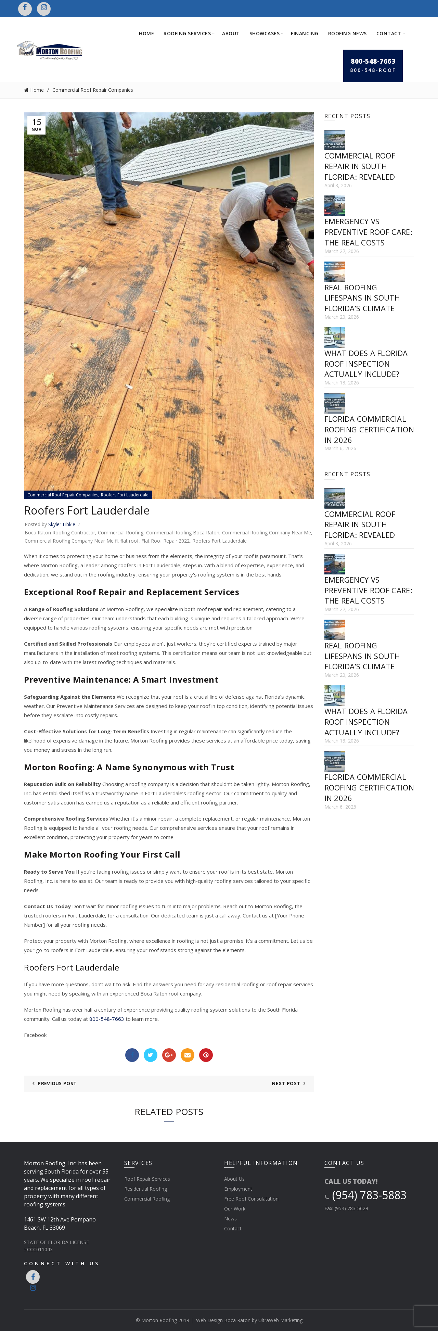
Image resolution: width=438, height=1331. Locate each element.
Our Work (234, 1208)
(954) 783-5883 (365, 1195)
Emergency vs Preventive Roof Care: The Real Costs (368, 232)
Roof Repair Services (147, 1179)
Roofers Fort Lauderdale (125, 495)
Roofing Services (187, 33)
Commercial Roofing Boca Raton (182, 532)
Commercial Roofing (120, 532)
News (230, 1218)
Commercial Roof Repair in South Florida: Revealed (360, 166)
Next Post (286, 1083)
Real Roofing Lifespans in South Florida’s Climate (362, 298)
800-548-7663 (106, 1018)
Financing (305, 33)
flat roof (129, 540)
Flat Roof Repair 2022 (165, 540)
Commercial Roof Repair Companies (92, 90)
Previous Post (57, 1083)
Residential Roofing (145, 1189)
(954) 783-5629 (351, 1208)
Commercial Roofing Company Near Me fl (71, 540)
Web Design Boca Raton (223, 1320)
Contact (388, 33)
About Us (234, 1179)
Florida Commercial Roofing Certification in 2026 (369, 429)
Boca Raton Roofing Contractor (60, 532)
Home (146, 33)
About (231, 33)
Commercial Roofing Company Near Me (266, 532)
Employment (238, 1189)
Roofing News (347, 33)
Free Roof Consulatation (251, 1198)
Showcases (264, 33)
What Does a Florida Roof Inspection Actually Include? (366, 363)
